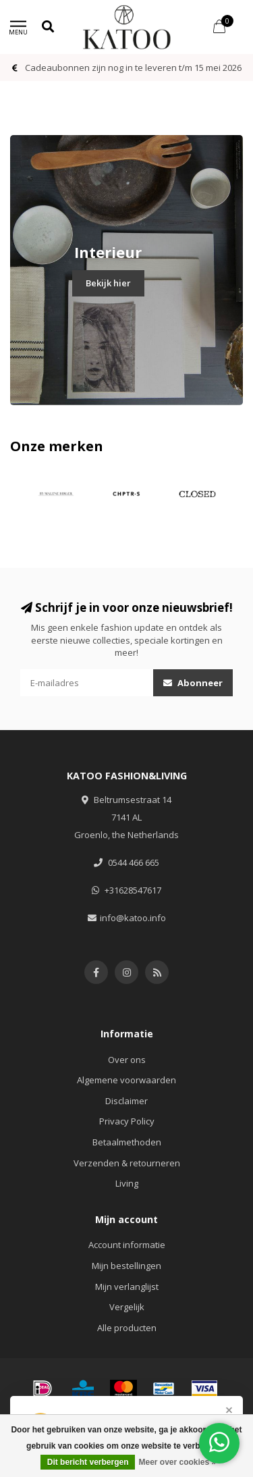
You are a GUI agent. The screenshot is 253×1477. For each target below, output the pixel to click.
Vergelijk (126, 1307)
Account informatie (126, 1245)
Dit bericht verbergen (88, 1462)
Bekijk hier (108, 283)
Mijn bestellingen (126, 1266)
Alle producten (127, 1328)
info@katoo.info (133, 918)
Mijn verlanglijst (127, 1286)
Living (126, 1183)
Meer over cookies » (177, 1462)
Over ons (127, 1060)
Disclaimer (126, 1101)
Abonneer (193, 683)
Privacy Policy (126, 1121)
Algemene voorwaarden (126, 1080)
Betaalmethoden (126, 1142)
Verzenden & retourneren (127, 1163)
